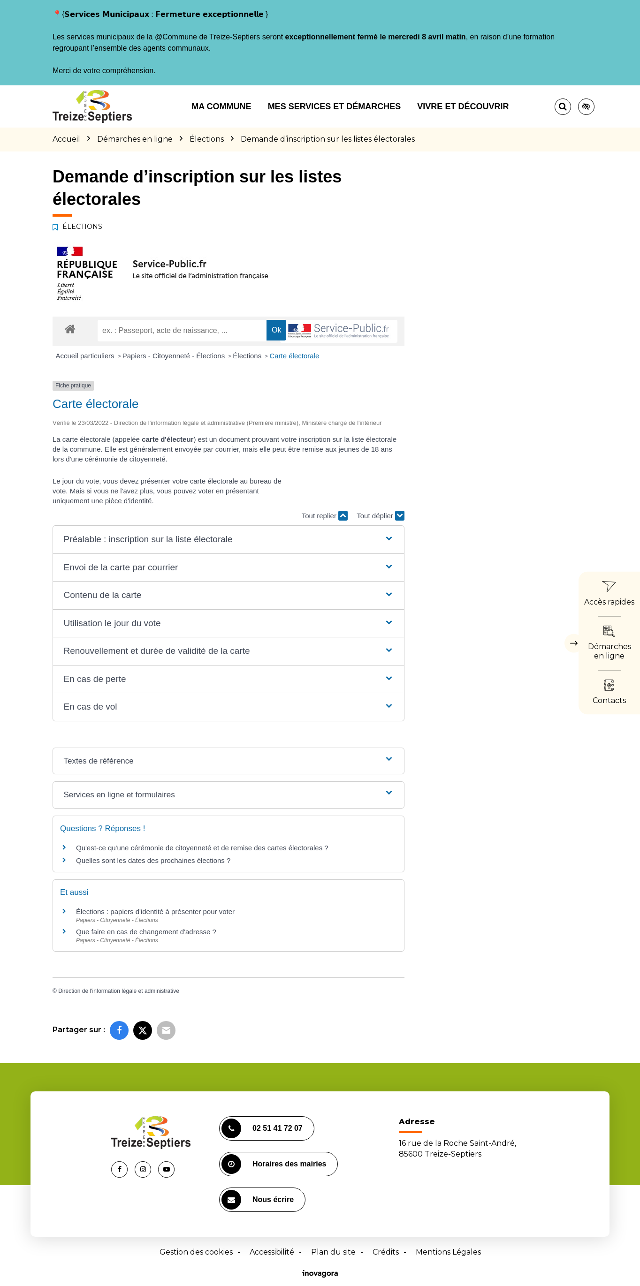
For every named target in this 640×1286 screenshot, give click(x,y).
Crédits (386, 1252)
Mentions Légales (448, 1252)
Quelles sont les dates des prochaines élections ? (153, 860)
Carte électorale (294, 356)
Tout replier (325, 516)
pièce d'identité (128, 501)
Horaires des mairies (273, 1164)
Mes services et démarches (334, 106)
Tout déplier (380, 516)
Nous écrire (257, 1200)
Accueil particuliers (86, 356)
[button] (228, 539)
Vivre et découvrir (463, 106)
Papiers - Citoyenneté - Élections (174, 356)
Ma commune (221, 106)
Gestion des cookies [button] (196, 1252)
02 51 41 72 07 (262, 1128)
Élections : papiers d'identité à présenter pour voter (155, 911)
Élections (248, 356)
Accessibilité (272, 1252)
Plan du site (333, 1252)
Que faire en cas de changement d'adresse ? (146, 932)
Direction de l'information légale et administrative (118, 991)
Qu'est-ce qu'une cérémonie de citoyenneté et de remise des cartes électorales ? (202, 848)
